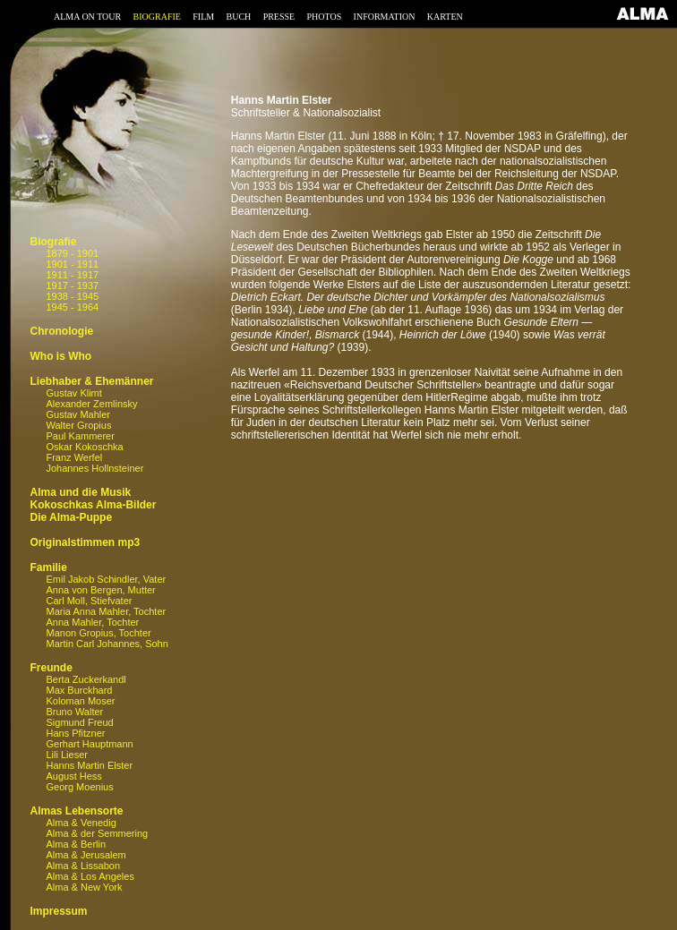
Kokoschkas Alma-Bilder (93, 505)
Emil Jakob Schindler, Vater (106, 579)
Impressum (58, 911)
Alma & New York (84, 887)
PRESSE (279, 16)
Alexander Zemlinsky (91, 403)
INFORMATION (385, 16)
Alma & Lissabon (83, 865)
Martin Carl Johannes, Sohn (106, 643)
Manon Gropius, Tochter (98, 632)
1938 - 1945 (72, 296)
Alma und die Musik (80, 492)
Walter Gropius (78, 425)
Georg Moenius (79, 786)
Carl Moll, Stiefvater (89, 600)
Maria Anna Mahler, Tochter (106, 611)
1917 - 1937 (72, 285)
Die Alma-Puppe (71, 517)
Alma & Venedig (81, 822)
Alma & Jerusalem (85, 854)
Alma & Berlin (76, 844)
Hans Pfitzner (75, 733)
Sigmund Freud (79, 722)
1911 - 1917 (72, 274)
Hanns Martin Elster (89, 765)
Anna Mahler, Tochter (92, 622)
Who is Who (60, 356)
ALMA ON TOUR (87, 16)
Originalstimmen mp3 (85, 542)
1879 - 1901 (72, 253)
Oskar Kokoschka (84, 446)
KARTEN (445, 16)
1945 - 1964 (72, 307)
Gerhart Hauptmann (89, 743)
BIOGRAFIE (157, 16)
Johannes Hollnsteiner (94, 468)
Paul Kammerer (80, 436)
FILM (203, 16)
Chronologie (61, 331)
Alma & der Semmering (97, 833)
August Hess (73, 776)
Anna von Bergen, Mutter (100, 589)
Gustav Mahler (78, 414)
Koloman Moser (80, 700)
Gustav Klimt (73, 393)
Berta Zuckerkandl (85, 679)
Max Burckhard (79, 690)
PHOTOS (324, 16)
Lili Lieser (66, 754)
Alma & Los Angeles (89, 876)
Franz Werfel (74, 457)
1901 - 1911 (72, 264)
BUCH (238, 16)
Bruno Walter (74, 711)
